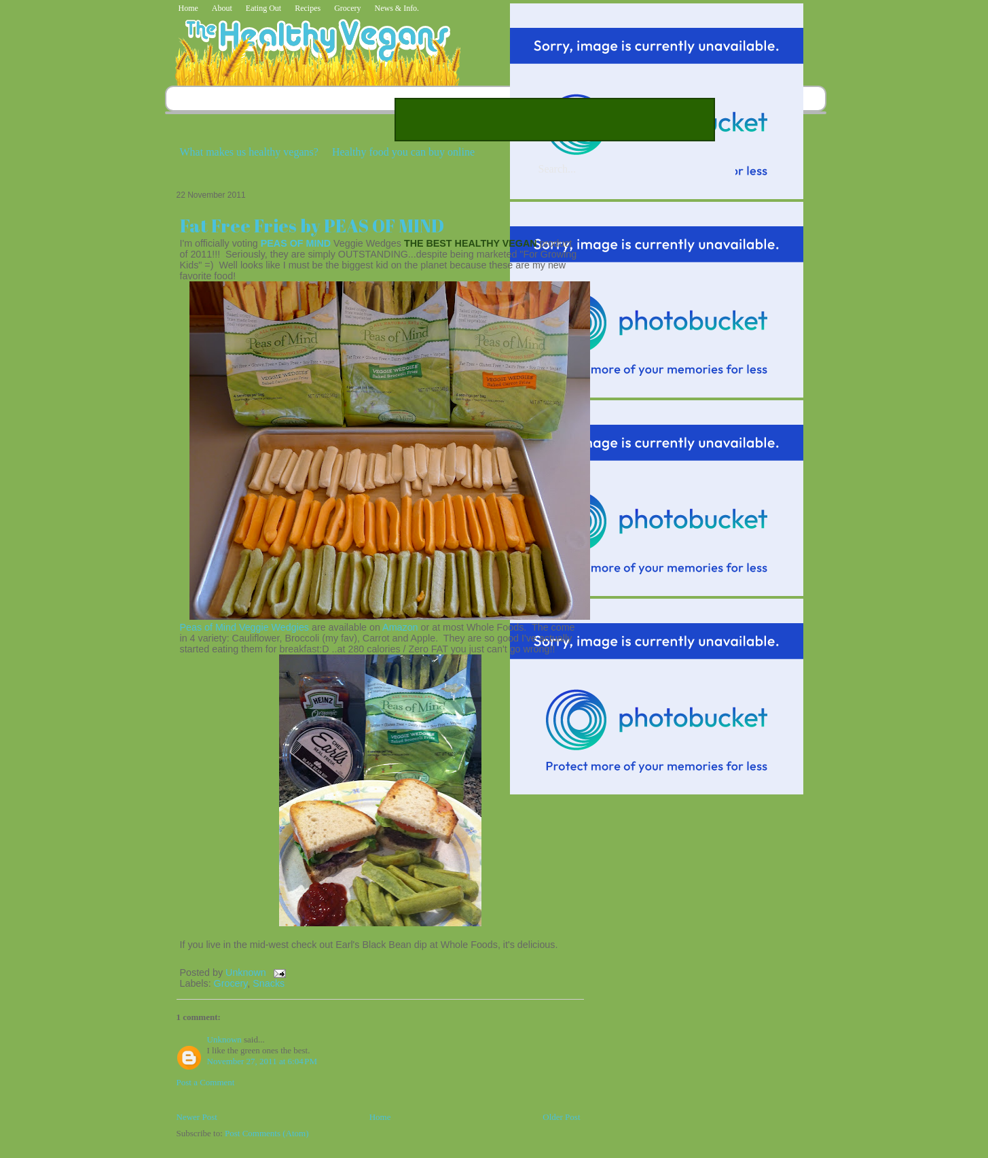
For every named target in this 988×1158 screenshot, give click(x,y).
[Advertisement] (555, 119)
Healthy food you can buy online (403, 152)
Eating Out (263, 8)
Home (188, 8)
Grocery (347, 8)
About (222, 8)
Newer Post (197, 1117)
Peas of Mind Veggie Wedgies (244, 627)
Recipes (308, 8)
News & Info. (396, 8)
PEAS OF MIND (296, 243)
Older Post (561, 1117)
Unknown (247, 972)
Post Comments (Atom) (267, 1133)
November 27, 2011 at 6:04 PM (262, 1061)
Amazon (400, 627)
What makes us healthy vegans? (249, 152)
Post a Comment (206, 1082)
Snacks (269, 983)
